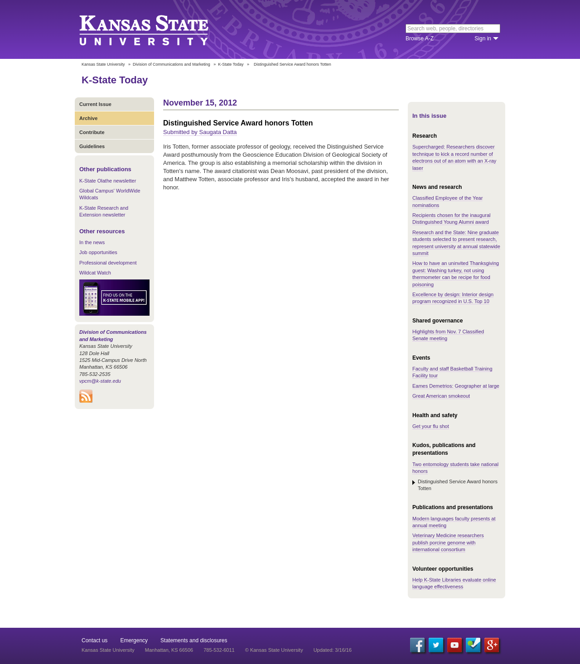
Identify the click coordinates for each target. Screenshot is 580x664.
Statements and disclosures (193, 640)
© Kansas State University (274, 650)
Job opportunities (98, 252)
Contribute (92, 132)
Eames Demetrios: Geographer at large (455, 386)
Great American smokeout (441, 396)
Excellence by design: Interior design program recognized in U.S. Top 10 (452, 298)
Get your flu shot (430, 426)
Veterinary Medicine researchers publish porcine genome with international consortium (448, 542)
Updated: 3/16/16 (333, 650)
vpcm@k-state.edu (100, 381)
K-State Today (230, 64)
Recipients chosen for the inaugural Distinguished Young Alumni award (451, 218)
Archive (88, 118)
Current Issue (95, 104)
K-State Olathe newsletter (107, 180)
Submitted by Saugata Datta (200, 132)
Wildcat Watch (95, 272)
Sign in (482, 38)
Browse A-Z (420, 38)
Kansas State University (155, 29)
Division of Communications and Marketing (171, 64)
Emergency (134, 640)
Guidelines (92, 146)
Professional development (108, 262)
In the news (92, 242)
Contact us (94, 640)
